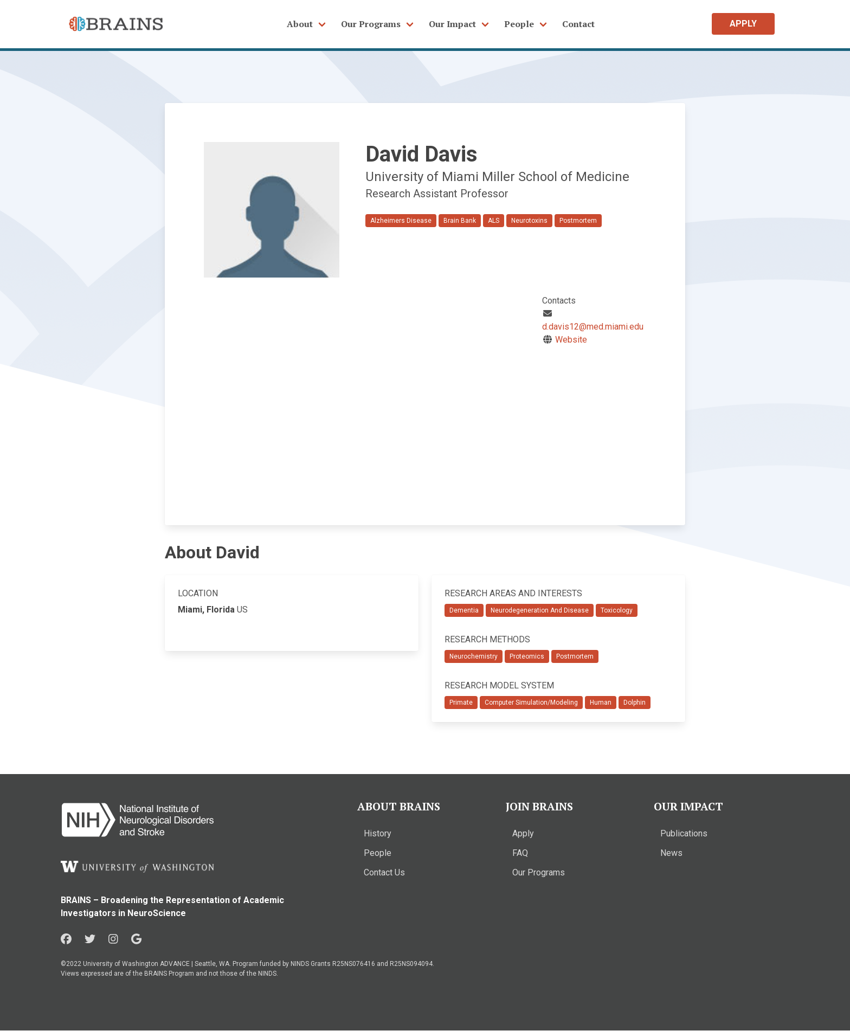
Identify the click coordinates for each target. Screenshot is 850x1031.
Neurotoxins (529, 220)
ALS (493, 220)
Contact (578, 24)
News (671, 853)
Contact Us (384, 872)
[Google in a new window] (136, 939)
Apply (523, 833)
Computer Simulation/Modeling (531, 702)
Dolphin (634, 702)
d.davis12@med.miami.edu (592, 326)
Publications (683, 833)
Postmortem (578, 220)
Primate (461, 702)
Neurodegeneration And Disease (540, 610)
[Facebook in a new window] (66, 939)
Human (600, 702)
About (300, 24)
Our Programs (371, 24)
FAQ (520, 853)
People (519, 24)
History (377, 833)
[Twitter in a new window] (90, 939)
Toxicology (617, 610)
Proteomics (527, 656)
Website (571, 339)
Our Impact (452, 24)
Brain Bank (459, 220)
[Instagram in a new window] (113, 939)
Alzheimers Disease (401, 220)
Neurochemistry (473, 656)
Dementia (464, 610)
